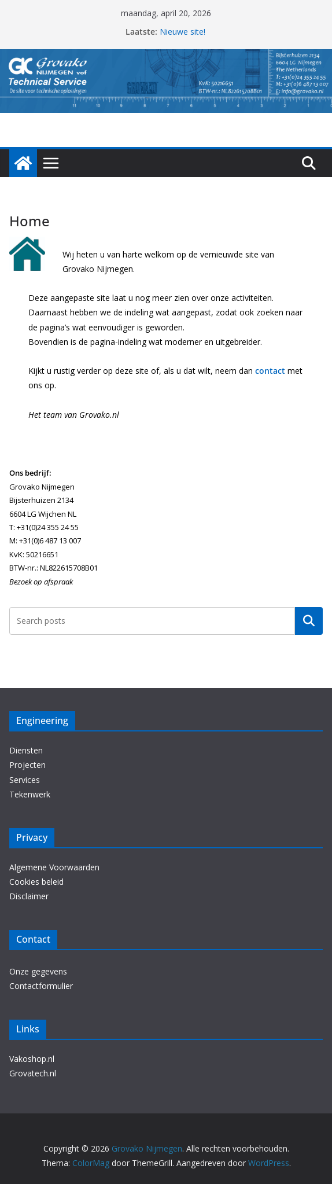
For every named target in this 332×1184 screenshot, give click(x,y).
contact (270, 370)
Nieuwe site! (182, 31)
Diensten (26, 750)
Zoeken (309, 621)
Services (24, 779)
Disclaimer (29, 896)
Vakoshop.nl (31, 1058)
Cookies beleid (36, 881)
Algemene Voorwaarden (54, 867)
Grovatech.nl (32, 1073)
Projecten (27, 764)
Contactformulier (41, 985)
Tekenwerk (29, 794)
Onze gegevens (38, 971)
